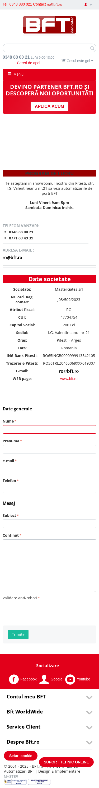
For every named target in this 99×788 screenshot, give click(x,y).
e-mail (8, 460)
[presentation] (43, 612)
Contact (39, 4)
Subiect (9, 515)
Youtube (77, 679)
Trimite (18, 634)
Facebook (22, 679)
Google (51, 679)
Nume (8, 421)
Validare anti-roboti (20, 597)
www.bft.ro (68, 379)
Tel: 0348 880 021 (17, 4)
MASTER (11, 776)
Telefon (9, 480)
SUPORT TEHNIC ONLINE (66, 762)
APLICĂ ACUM (49, 106)
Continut (11, 535)
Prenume (11, 440)
